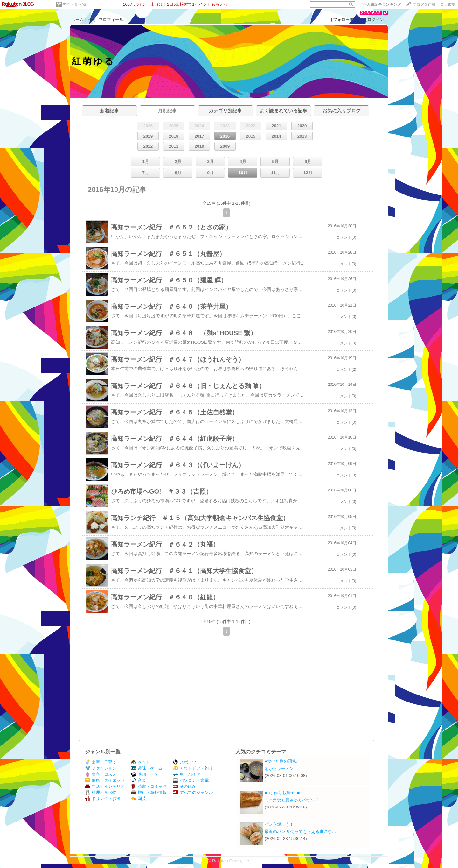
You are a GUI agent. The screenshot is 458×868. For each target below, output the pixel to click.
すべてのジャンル (193, 792)
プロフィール (111, 19)
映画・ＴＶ (144, 774)
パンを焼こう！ (279, 824)
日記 (91, 19)
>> (381, 4)
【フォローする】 (345, 19)
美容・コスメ (100, 774)
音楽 (138, 780)
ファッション (100, 768)
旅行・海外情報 (149, 792)
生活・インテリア (105, 786)
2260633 (371, 13)
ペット (140, 762)
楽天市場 (447, 4)
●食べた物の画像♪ (281, 761)
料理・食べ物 (74, 4)
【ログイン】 (375, 19)
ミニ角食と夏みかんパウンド (291, 800)
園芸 (138, 798)
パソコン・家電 (191, 780)
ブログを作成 (424, 4)
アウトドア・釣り (193, 768)
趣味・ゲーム (147, 768)
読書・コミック (149, 786)
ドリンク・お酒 (103, 798)
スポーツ (184, 762)
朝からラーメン (279, 768)
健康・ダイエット (105, 780)
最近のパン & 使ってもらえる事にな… (300, 831)
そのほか (184, 786)
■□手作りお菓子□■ (282, 792)
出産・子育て (100, 762)
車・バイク (186, 774)
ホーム (77, 19)
